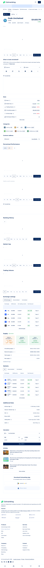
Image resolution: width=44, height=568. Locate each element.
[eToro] (17, 517)
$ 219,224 (34, 107)
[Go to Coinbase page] (7, 321)
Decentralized (16, 300)
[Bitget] (32, 514)
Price (5, 9)
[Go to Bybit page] (7, 318)
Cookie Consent (17, 559)
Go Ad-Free (7, 204)
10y (23, 239)
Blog (2, 554)
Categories (16, 9)
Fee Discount (30, 303)
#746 (10, 22)
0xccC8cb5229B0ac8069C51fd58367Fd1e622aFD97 (35, 139)
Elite (2, 531)
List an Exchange (26, 535)
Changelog (3, 547)
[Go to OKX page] (7, 325)
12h (10, 55)
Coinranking (9, 2)
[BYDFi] (3, 517)
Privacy (23, 559)
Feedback (25, 547)
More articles (22, 471)
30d (20, 55)
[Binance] (18, 514)
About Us (3, 505)
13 (39, 116)
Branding (3, 552)
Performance (23, 9)
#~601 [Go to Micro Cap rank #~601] (23, 131)
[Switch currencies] (22, 439)
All (26, 239)
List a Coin (25, 531)
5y (20, 239)
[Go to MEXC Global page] (7, 310)
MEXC (21, 510)
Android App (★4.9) (5, 527)
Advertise (25, 527)
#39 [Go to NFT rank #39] (21, 127)
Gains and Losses (32, 9)
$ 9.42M (34, 103)
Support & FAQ (26, 549)
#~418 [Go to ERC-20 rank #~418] (11, 131)
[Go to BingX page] (7, 314)
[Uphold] (32, 518)
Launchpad (3, 535)
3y (29, 55)
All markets (22, 397)
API (2, 533)
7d (17, 55)
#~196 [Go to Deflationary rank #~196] (37, 131)
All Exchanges (7, 300)
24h (14, 55)
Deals (2, 537)
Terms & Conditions (29, 559)
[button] (8, 127)
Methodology (4, 549)
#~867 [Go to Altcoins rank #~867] (32, 127)
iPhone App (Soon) (5, 529)
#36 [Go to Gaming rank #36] (11, 127)
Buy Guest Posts (26, 529)
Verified (11, 333)
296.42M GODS (36, 110)
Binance (25, 510)
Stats (9, 9)
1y (26, 55)
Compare (20, 22)
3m (24, 55)
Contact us (25, 545)
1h (4, 55)
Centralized (24, 300)
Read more (12, 63)
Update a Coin (26, 533)
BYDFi (29, 510)
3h (7, 55)
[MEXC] (4, 514)
